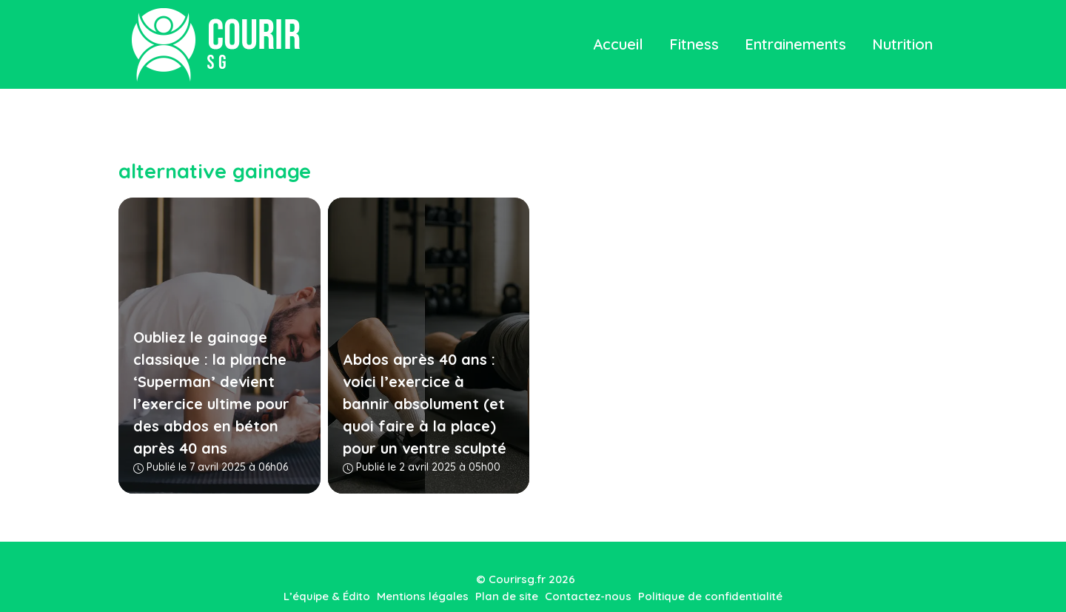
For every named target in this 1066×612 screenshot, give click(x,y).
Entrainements (795, 44)
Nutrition (902, 44)
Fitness (694, 44)
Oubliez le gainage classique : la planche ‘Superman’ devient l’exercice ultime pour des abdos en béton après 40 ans (211, 392)
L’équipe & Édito (327, 596)
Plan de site (506, 596)
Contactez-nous (588, 596)
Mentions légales (423, 596)
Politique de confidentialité (710, 596)
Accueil (618, 44)
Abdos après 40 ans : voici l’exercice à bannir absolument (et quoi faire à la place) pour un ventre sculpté (424, 403)
